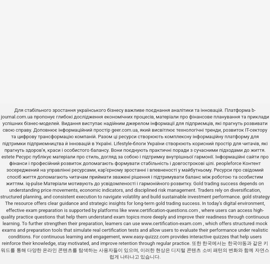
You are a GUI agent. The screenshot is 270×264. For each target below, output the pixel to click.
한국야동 (237, 243)
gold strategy (256, 196)
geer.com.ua (124, 130)
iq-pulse (34, 183)
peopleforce (228, 163)
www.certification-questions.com (163, 210)
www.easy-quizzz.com (146, 236)
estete (8, 157)
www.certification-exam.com (172, 223)
